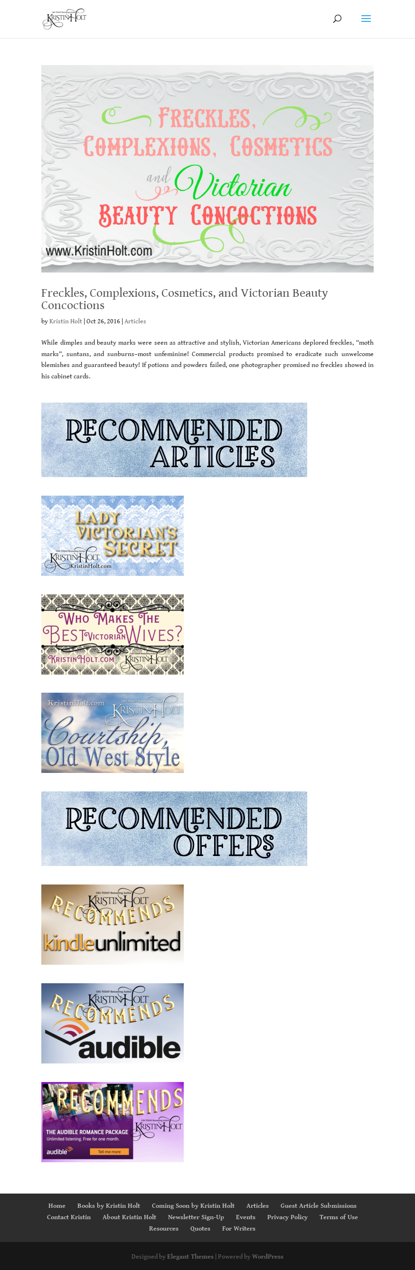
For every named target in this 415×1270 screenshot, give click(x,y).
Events (245, 1217)
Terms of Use (339, 1217)
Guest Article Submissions (319, 1206)
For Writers (238, 1228)
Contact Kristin (69, 1217)
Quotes (200, 1228)
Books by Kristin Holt (108, 1206)
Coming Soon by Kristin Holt (193, 1206)
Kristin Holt (65, 321)
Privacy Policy (287, 1217)
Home (57, 1206)
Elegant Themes (190, 1257)
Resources (164, 1228)
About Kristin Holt (129, 1217)
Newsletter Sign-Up (196, 1217)
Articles (135, 321)
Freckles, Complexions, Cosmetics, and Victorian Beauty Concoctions (184, 299)
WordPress (267, 1257)
